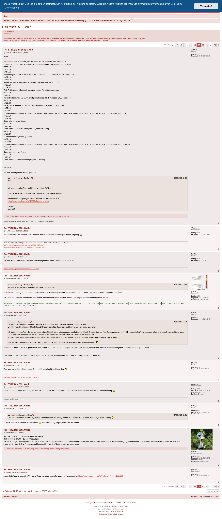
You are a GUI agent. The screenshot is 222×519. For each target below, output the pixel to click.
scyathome (14, 415)
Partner (134, 503)
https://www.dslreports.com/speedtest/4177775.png (21, 269)
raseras (13, 322)
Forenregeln (8, 33)
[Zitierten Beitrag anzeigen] (32, 178)
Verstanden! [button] (206, 6)
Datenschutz (126, 503)
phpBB (104, 506)
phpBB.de (120, 511)
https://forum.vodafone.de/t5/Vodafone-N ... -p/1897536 (100, 476)
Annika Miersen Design (116, 509)
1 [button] (184, 45)
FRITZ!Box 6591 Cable (16, 27)
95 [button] (195, 45)
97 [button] (203, 45)
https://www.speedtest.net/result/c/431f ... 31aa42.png (26, 247)
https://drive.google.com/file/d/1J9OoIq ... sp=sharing (28, 201)
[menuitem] (6, 16)
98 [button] (207, 45)
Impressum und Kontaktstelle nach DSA (107, 503)
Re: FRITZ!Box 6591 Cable (19, 49)
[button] (177, 45)
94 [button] (190, 45)
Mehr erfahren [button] (12, 8)
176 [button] (214, 45)
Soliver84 (13, 178)
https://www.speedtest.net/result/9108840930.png (26, 245)
